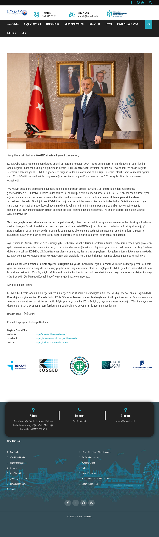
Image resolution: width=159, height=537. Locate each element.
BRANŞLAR (94, 24)
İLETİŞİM (11, 32)
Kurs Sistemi (14, 473)
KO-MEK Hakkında (16, 457)
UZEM (109, 24)
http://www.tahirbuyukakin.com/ (51, 334)
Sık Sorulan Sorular (89, 457)
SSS (24, 32)
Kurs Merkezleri (87, 462)
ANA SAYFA (13, 24)
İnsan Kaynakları (88, 473)
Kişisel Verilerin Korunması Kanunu (96, 478)
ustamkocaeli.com (89, 483)
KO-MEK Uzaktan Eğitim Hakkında (95, 452)
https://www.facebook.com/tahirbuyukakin (56, 338)
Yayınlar (12, 489)
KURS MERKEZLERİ (74, 24)
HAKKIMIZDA (52, 24)
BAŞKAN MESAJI (32, 24)
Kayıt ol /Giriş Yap (127, 24)
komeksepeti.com (16, 483)
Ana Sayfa (13, 452)
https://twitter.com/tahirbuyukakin (52, 342)
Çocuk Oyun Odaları (17, 478)
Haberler (84, 467)
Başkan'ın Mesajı (15, 462)
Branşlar (12, 467)
